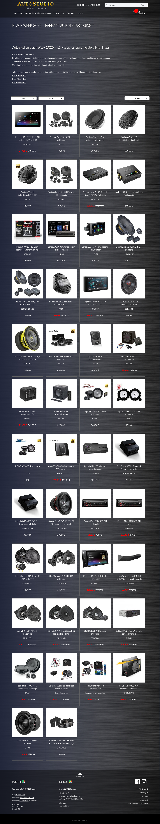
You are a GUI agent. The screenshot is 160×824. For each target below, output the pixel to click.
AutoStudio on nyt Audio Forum (138, 803)
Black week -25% (19, 82)
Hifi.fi (80, 13)
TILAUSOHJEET (80, 5)
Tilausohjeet (144, 792)
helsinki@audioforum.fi (27, 797)
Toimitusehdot (143, 789)
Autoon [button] (18, 13)
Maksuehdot (144, 800)
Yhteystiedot (144, 796)
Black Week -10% (19, 75)
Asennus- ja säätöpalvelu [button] (38, 13)
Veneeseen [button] (58, 13)
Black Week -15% (19, 79)
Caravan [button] (71, 13)
